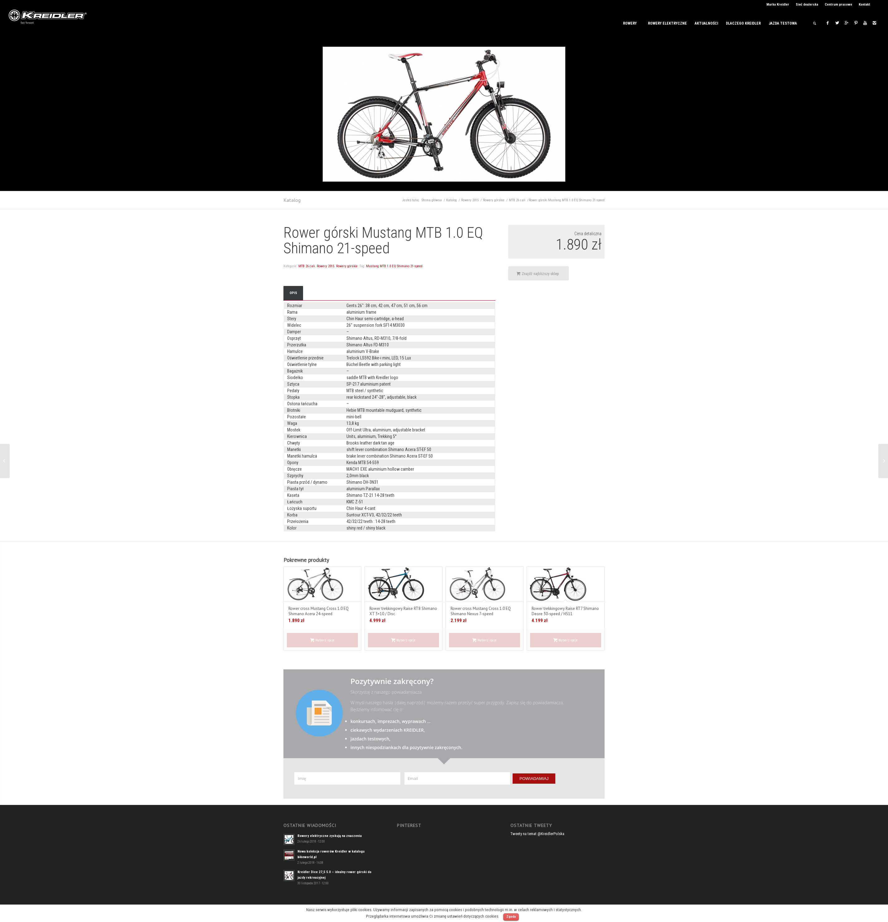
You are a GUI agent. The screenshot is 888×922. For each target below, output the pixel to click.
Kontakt (864, 4)
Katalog (292, 200)
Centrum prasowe (838, 4)
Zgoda (511, 917)
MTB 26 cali (517, 200)
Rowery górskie (493, 200)
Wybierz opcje (322, 640)
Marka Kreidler (777, 4)
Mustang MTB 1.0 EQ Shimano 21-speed (394, 266)
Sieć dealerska (807, 4)
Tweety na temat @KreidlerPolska (537, 833)
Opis (293, 293)
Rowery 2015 (470, 200)
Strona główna (432, 200)
